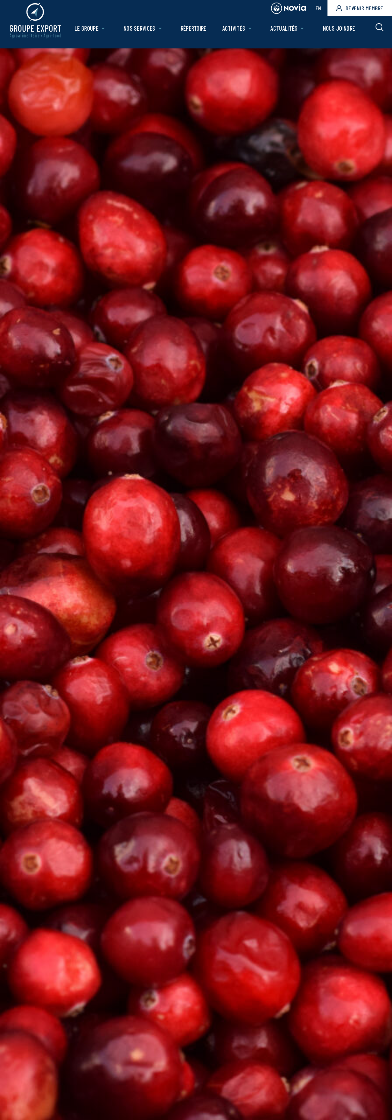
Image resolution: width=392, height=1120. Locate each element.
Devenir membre (359, 8)
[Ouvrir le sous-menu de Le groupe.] (106, 31)
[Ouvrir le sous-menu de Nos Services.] (162, 31)
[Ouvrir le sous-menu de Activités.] (251, 31)
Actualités (284, 31)
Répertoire (195, 31)
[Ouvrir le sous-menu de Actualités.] (303, 31)
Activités (235, 31)
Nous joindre (339, 31)
